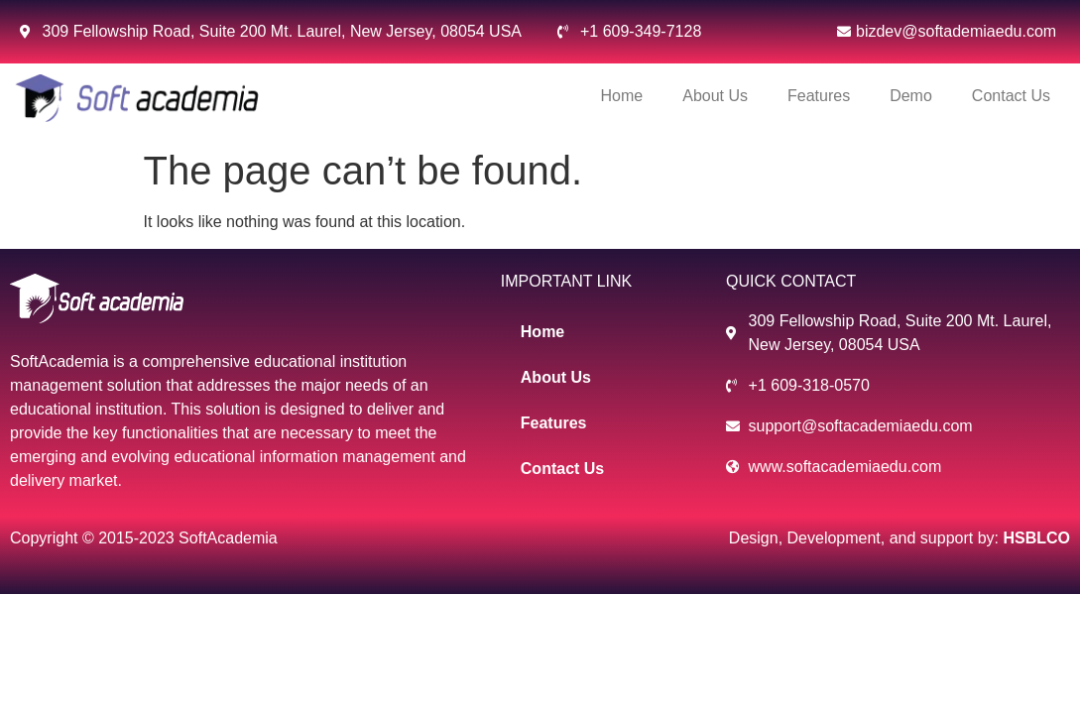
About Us (715, 95)
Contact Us (1011, 95)
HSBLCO (1036, 538)
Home (622, 95)
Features (818, 95)
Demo (911, 95)
